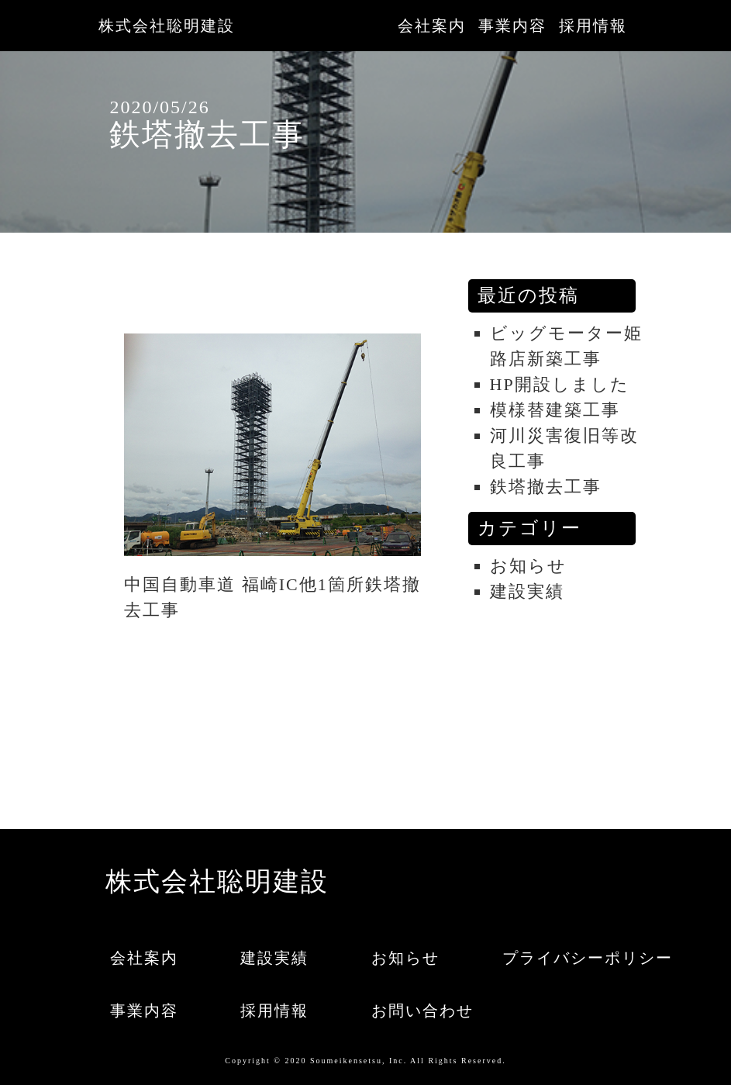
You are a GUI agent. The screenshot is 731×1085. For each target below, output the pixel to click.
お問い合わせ (419, 1010)
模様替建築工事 (555, 410)
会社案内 (432, 25)
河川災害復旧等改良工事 (564, 448)
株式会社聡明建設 (166, 25)
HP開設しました (559, 384)
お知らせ (528, 565)
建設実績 (527, 591)
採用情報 (593, 25)
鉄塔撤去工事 (546, 486)
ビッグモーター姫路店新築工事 (566, 345)
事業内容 (512, 25)
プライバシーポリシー (550, 957)
